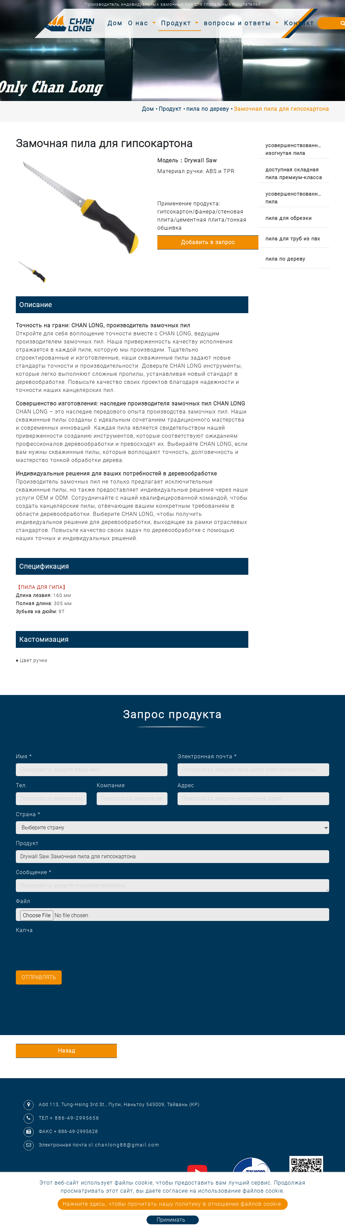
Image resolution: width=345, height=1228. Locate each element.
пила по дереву (207, 109)
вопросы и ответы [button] (239, 23)
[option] (81, 207)
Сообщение (34, 872)
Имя (24, 756)
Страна (28, 814)
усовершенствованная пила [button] (294, 198)
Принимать (171, 1220)
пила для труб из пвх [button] (292, 239)
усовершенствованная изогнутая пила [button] (294, 149)
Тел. (21, 785)
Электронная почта (207, 756)
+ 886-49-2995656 (74, 1118)
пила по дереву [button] (285, 259)
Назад (66, 1051)
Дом (116, 22)
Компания (111, 785)
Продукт (170, 109)
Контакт (299, 23)
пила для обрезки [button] (288, 218)
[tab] (293, 148)
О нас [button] (139, 23)
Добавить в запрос (208, 242)
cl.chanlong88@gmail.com (124, 1145)
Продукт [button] (177, 23)
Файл (23, 901)
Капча (24, 930)
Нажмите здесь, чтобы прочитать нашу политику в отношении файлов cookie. (173, 1204)
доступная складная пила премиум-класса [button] (293, 173)
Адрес (186, 785)
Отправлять (39, 977)
